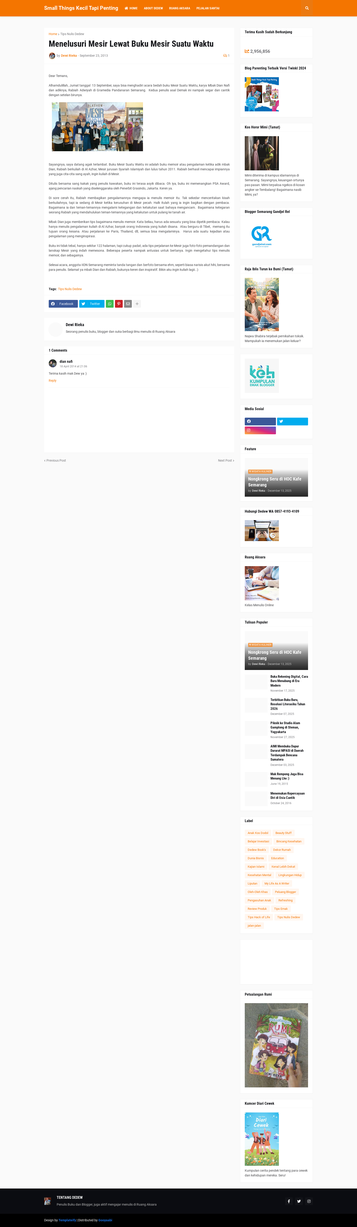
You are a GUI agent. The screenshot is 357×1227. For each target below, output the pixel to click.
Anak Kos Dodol (258, 833)
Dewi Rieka (75, 324)
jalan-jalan (254, 925)
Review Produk (257, 908)
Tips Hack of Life (259, 917)
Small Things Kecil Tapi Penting (81, 8)
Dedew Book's (257, 849)
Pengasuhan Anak (259, 900)
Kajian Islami (256, 866)
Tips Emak (281, 908)
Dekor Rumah (282, 849)
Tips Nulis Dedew (72, 34)
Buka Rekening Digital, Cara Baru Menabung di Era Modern (289, 681)
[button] (307, 8)
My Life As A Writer (277, 883)
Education (277, 858)
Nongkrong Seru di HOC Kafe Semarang (274, 482)
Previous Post (56, 460)
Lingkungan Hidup (290, 875)
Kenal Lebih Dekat (283, 866)
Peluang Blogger (285, 892)
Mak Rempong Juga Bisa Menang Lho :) (286, 776)
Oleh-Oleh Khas (258, 892)
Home (53, 34)
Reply (52, 380)
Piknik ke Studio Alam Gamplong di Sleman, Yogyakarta (285, 727)
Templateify (67, 1220)
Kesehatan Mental (259, 875)
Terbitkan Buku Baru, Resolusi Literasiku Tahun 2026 (287, 704)
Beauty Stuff (283, 833)
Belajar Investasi (258, 841)
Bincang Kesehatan (288, 841)
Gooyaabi (105, 1220)
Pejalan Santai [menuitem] (207, 8)
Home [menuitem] (131, 8)
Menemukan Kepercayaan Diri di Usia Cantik (287, 795)
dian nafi (66, 361)
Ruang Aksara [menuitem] (179, 8)
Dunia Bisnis (256, 858)
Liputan (252, 883)
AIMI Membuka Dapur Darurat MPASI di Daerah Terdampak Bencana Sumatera (286, 753)
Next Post (225, 460)
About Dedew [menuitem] (153, 8)
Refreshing (285, 900)
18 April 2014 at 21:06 (73, 366)
